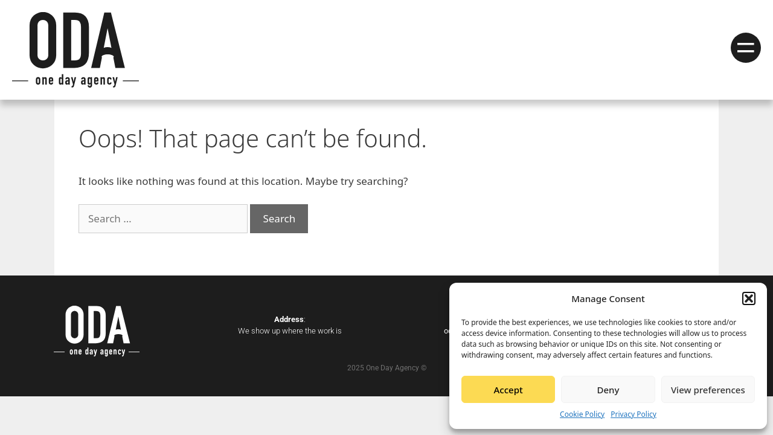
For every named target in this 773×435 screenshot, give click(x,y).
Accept (508, 390)
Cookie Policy (582, 414)
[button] (749, 298)
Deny (608, 390)
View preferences (708, 390)
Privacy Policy (633, 414)
